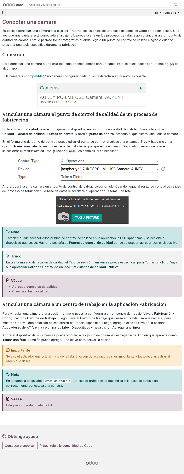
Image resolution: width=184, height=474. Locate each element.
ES (157, 12)
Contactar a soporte (19, 446)
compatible (34, 76)
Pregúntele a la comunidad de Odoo (66, 446)
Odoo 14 (171, 12)
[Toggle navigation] (2, 13)
